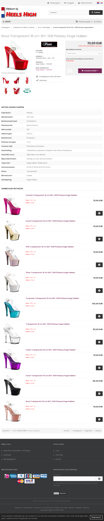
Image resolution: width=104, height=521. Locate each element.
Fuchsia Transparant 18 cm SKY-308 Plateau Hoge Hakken (51, 195)
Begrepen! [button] (96, 517)
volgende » (88, 431)
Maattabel (43, 80)
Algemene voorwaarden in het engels (15, 450)
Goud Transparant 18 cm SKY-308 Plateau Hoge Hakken (50, 221)
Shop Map (58, 455)
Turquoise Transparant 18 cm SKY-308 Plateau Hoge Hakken (52, 298)
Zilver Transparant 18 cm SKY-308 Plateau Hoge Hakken (50, 272)
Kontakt (57, 459)
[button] (84, 53)
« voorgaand (77, 431)
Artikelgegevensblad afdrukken (50, 77)
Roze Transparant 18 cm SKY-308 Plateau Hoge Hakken (50, 401)
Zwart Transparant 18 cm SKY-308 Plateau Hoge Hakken (51, 375)
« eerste (66, 431)
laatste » (98, 431)
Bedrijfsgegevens (8, 459)
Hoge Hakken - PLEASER (44, 70)
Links (56, 450)
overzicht (5, 431)
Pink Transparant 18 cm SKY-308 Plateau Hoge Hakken (50, 246)
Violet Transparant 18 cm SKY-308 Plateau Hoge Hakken (51, 350)
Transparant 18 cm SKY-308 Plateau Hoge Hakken (48, 324)
